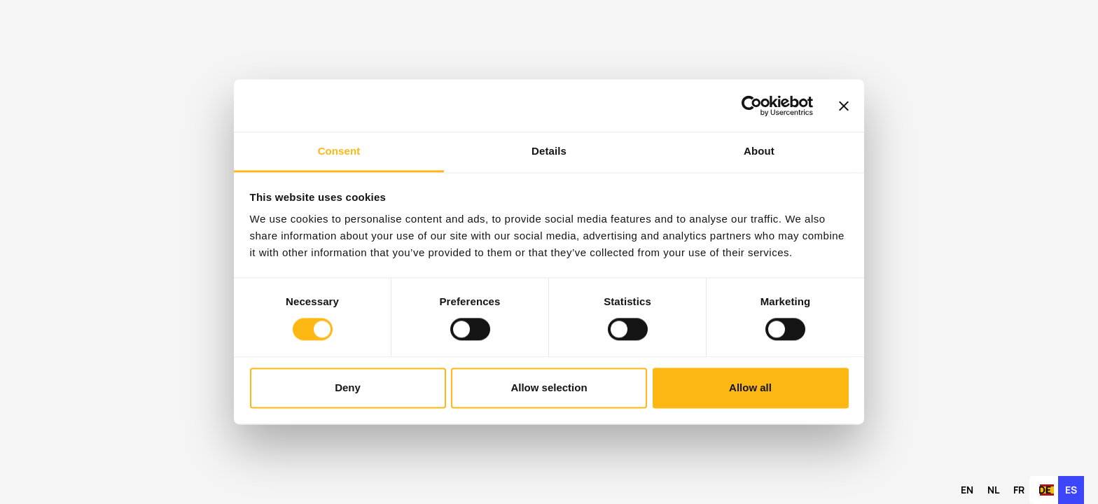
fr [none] (1018, 489)
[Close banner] (844, 106)
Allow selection (548, 387)
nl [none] (993, 489)
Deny (348, 387)
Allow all (750, 387)
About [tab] (759, 151)
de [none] (1044, 489)
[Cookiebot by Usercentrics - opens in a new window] (751, 105)
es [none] (1071, 489)
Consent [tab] (339, 151)
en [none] (967, 489)
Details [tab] (549, 151)
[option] (967, 490)
